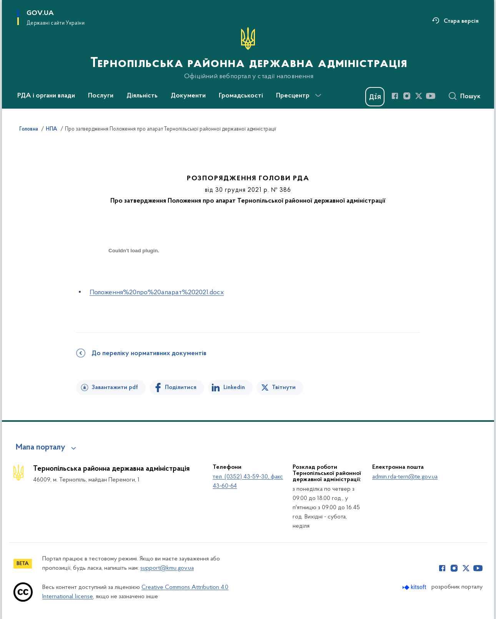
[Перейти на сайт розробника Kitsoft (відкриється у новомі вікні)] (415, 587)
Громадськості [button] (241, 95)
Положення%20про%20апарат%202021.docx (157, 292)
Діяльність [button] (142, 95)
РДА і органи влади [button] (46, 95)
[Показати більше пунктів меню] (318, 95)
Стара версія (461, 21)
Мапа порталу (40, 447)
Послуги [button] (100, 95)
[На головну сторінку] (248, 53)
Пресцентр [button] (293, 95)
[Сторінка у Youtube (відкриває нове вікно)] (430, 96)
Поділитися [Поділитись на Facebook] (180, 387)
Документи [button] (188, 95)
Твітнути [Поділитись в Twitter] (284, 387)
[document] (133, 278)
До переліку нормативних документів (149, 353)
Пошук (470, 96)
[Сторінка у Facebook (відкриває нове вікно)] (394, 96)
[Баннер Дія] (374, 96)
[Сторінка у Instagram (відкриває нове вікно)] (406, 96)
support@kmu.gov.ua (167, 568)
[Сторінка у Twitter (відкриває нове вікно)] (418, 96)
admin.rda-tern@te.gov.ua (405, 477)
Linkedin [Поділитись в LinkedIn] (234, 387)
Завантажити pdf (115, 387)
